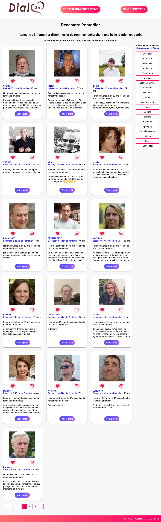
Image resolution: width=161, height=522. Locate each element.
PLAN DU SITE (141, 519)
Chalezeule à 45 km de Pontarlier (108, 88)
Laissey (147, 136)
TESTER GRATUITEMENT (80, 9)
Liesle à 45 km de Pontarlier (16, 88)
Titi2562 (7, 162)
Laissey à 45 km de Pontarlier (61, 88)
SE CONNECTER (134, 9)
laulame (7, 391)
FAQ (124, 519)
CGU (130, 519)
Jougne (147, 112)
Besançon (147, 54)
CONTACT (154, 519)
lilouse (96, 86)
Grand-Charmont (147, 83)
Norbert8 (52, 391)
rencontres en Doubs (149, 48)
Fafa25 (51, 86)
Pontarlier (147, 63)
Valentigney (147, 73)
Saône (148, 97)
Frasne (147, 107)
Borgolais (7, 467)
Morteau (147, 78)
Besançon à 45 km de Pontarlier (18, 164)
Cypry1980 (98, 391)
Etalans (147, 117)
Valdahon (147, 87)
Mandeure (147, 92)
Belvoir (147, 141)
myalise (96, 162)
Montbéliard (147, 58)
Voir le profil (22, 114)
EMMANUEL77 (55, 238)
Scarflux (7, 86)
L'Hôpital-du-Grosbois (148, 131)
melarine (7, 314)
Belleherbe (148, 121)
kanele (96, 314)
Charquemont (147, 102)
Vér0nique (97, 238)
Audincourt (147, 68)
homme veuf (54, 314)
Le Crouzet (148, 146)
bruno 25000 (9, 238)
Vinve (50, 162)
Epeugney (147, 126)
